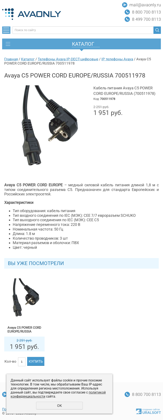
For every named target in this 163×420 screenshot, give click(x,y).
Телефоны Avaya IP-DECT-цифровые (68, 59)
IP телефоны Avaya (117, 59)
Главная (11, 59)
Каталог (28, 59)
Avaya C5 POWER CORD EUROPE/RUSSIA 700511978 (24, 330)
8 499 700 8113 (146, 19)
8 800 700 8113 (146, 12)
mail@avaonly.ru (145, 4)
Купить (36, 361)
